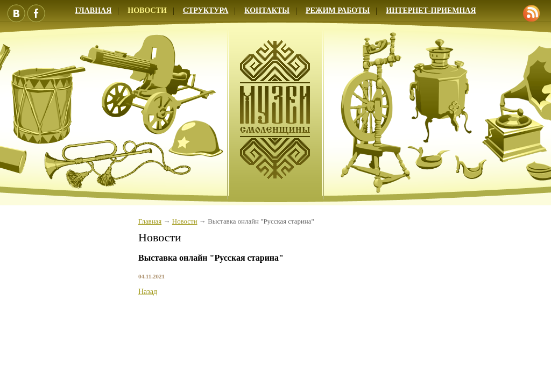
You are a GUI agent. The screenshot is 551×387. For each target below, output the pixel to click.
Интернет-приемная (431, 10)
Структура (206, 10)
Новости (147, 10)
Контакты (266, 10)
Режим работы (338, 10)
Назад (147, 292)
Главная (149, 221)
